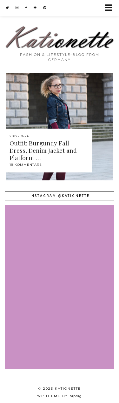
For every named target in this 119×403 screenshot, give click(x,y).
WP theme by (59, 396)
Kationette (68, 388)
